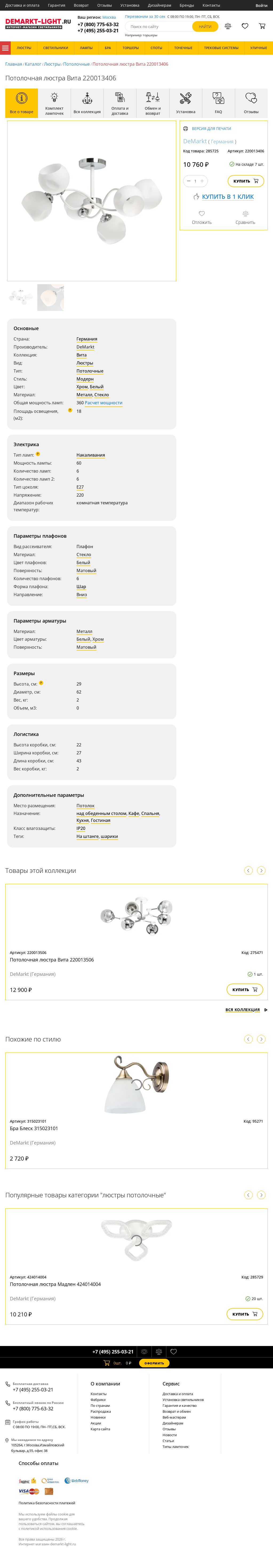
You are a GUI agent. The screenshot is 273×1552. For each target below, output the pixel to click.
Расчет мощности (104, 403)
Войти (262, 5)
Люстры (52, 64)
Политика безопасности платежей (47, 1502)
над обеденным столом (101, 813)
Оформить (154, 1363)
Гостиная (100, 820)
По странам (100, 1405)
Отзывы (104, 5)
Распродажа (101, 1411)
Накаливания (91, 455)
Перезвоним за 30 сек (145, 16)
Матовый (87, 570)
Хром (82, 387)
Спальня (150, 813)
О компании (105, 1383)
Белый (97, 387)
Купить (246, 181)
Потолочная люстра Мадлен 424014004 (55, 1284)
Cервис (171, 1383)
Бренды (187, 5)
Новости (170, 1434)
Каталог (5, 48)
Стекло (101, 395)
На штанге (88, 836)
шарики (109, 836)
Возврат (81, 5)
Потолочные (76, 64)
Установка (130, 5)
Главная (13, 64)
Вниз (82, 594)
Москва (109, 17)
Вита (82, 355)
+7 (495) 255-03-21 (98, 30)
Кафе (134, 813)
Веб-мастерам (174, 1417)
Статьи (168, 1440)
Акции (96, 1423)
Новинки (98, 1417)
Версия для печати (211, 128)
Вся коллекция (247, 1009)
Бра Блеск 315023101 (34, 1128)
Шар (81, 586)
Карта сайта (100, 1429)
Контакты (211, 5)
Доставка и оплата (22, 5)
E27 (80, 487)
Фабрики (98, 1399)
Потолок (86, 806)
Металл (84, 395)
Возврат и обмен (177, 1411)
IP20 (81, 828)
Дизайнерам (159, 5)
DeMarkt (85, 347)
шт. (112, 1363)
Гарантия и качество (180, 1405)
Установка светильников (183, 1399)
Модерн (85, 379)
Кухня (83, 820)
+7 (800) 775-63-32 (98, 24)
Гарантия (56, 5)
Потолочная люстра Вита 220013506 (52, 959)
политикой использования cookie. (49, 1528)
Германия (87, 339)
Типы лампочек (176, 1446)
